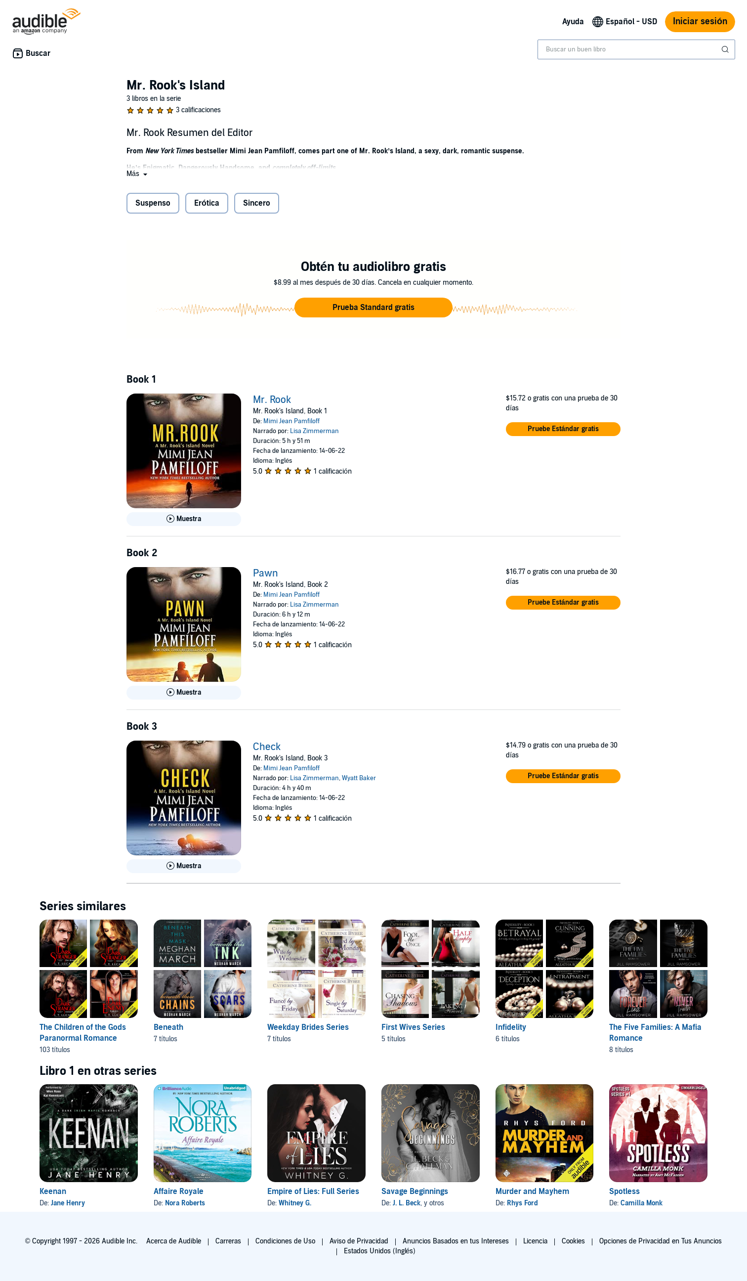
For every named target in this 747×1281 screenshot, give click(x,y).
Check (267, 747)
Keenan (53, 1191)
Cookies (573, 1241)
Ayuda (573, 22)
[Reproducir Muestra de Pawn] (183, 693)
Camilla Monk (642, 1203)
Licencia (535, 1241)
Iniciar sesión (700, 21)
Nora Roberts (185, 1203)
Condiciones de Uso (285, 1241)
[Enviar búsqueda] (726, 49)
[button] (137, 174)
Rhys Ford (522, 1203)
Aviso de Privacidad (359, 1241)
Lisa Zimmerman (314, 431)
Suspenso (152, 203)
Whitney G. (295, 1203)
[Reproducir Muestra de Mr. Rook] (183, 519)
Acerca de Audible (173, 1241)
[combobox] (636, 49)
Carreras (228, 1241)
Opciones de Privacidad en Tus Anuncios (660, 1241)
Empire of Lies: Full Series (313, 1191)
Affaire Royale (179, 1191)
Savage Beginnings (414, 1191)
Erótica (206, 203)
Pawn (265, 573)
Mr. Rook (272, 400)
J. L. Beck (406, 1203)
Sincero (256, 203)
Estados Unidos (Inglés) (380, 1251)
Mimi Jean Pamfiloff (291, 421)
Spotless (624, 1191)
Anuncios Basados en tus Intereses (456, 1241)
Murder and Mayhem (532, 1191)
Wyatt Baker (359, 778)
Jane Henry (68, 1203)
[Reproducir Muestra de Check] (183, 866)
